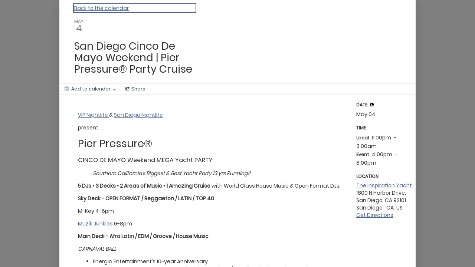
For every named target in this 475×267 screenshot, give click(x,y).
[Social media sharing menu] (134, 89)
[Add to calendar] (90, 89)
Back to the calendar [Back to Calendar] (101, 8)
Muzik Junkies (95, 223)
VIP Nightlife (93, 115)
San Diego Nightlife (138, 115)
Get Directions (374, 215)
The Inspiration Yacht (384, 185)
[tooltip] (372, 104)
